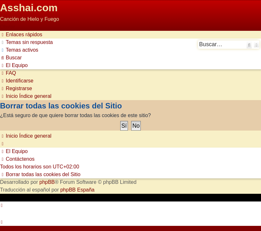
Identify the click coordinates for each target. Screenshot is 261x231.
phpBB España (77, 190)
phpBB (47, 182)
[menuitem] (26, 42)
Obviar (7, 27)
